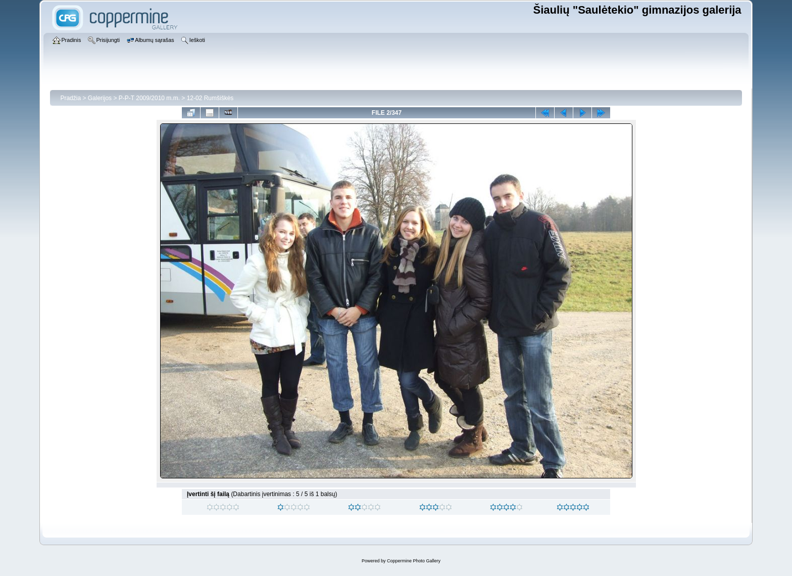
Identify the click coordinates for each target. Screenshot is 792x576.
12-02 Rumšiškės (210, 98)
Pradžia (70, 98)
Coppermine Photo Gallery (413, 560)
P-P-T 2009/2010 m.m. (149, 98)
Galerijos (100, 98)
